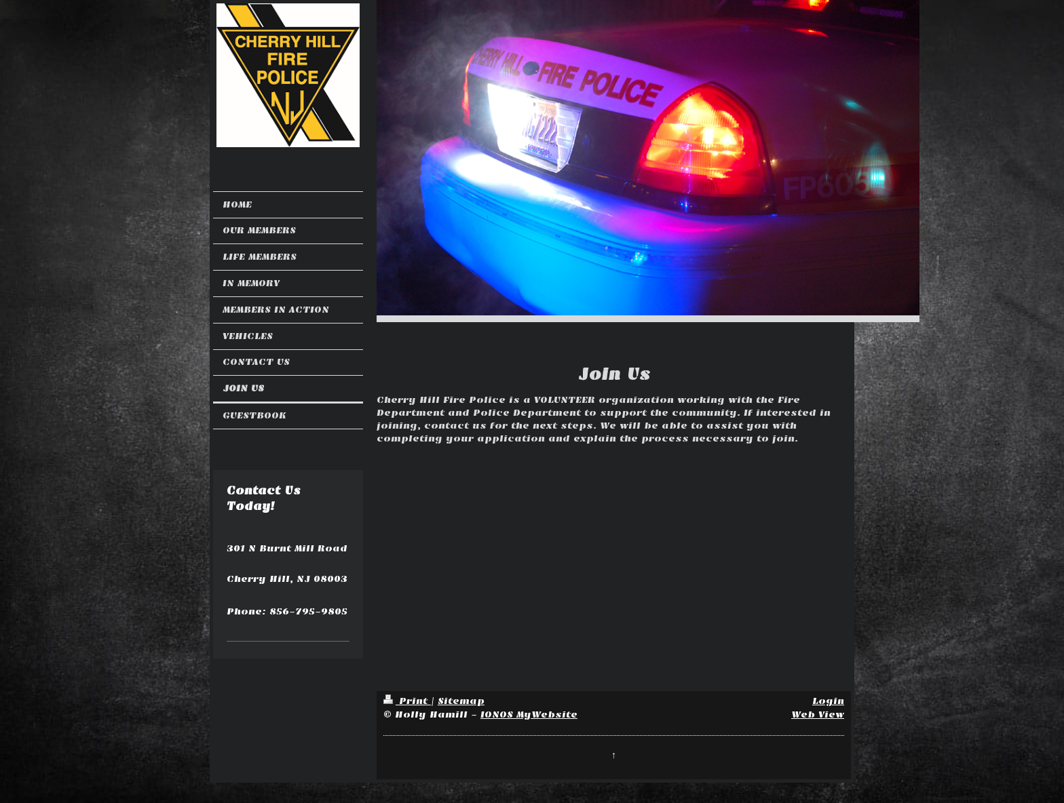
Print (407, 701)
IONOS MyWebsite (528, 714)
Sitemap (461, 701)
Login (828, 701)
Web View (817, 714)
